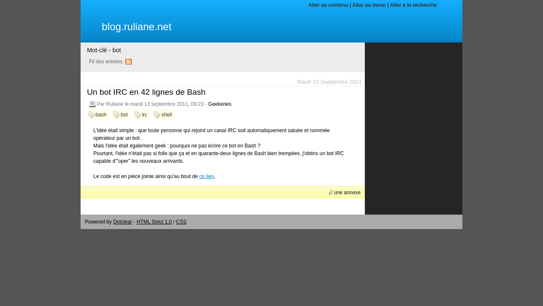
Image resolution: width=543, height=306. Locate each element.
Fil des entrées (106, 62)
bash (100, 115)
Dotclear (122, 222)
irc (144, 115)
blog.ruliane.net (136, 26)
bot (124, 115)
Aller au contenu (328, 5)
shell (166, 115)
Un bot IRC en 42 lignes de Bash (146, 92)
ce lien (206, 176)
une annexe (347, 193)
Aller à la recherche (413, 5)
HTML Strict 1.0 (154, 222)
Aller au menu (369, 5)
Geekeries (220, 104)
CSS (181, 222)
